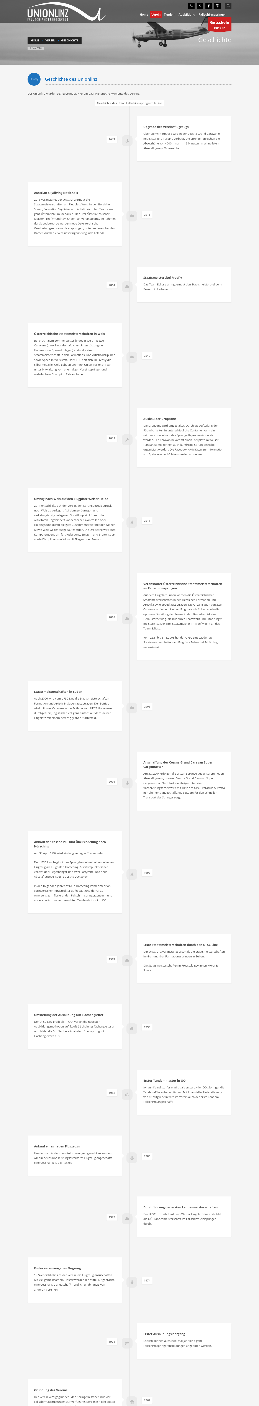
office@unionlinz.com (191, 1372)
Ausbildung (35, 1345)
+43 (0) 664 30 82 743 (188, 1367)
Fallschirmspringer (40, 1340)
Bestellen (219, 25)
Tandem (33, 1350)
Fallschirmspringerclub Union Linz (60, 1391)
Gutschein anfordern (41, 1356)
